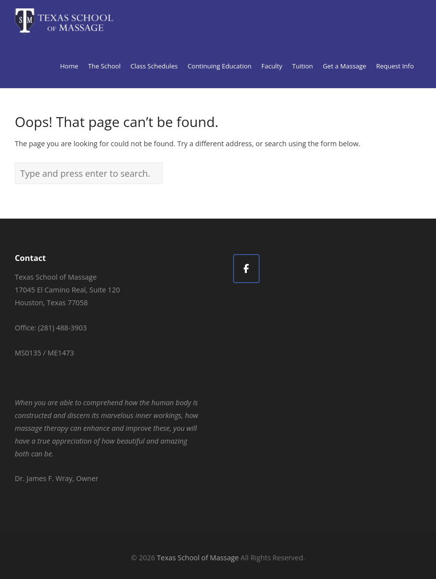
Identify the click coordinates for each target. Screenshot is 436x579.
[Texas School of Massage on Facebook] (246, 268)
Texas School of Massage (197, 557)
